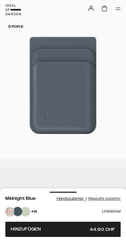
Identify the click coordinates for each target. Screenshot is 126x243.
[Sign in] (91, 8)
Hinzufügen (63, 229)
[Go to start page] (13, 9)
